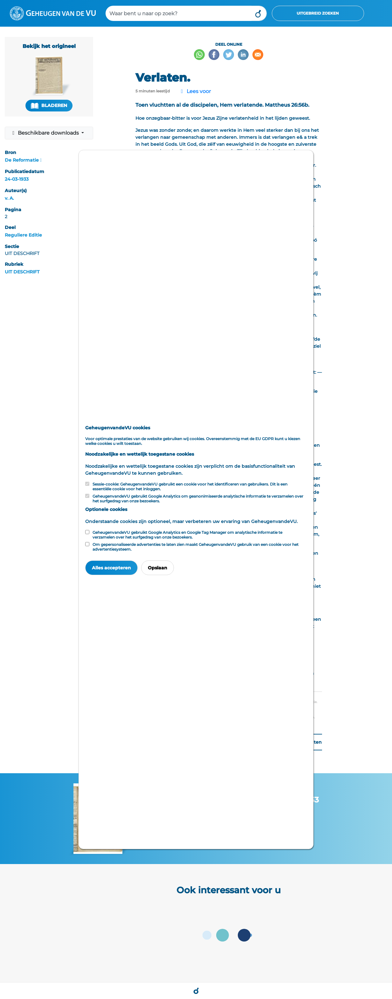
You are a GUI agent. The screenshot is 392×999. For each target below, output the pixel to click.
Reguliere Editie (23, 235)
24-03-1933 (17, 179)
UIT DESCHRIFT (22, 272)
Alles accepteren (111, 568)
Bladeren (49, 106)
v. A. (9, 198)
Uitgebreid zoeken (318, 13)
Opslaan (157, 568)
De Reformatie (22, 160)
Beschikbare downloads (45, 133)
